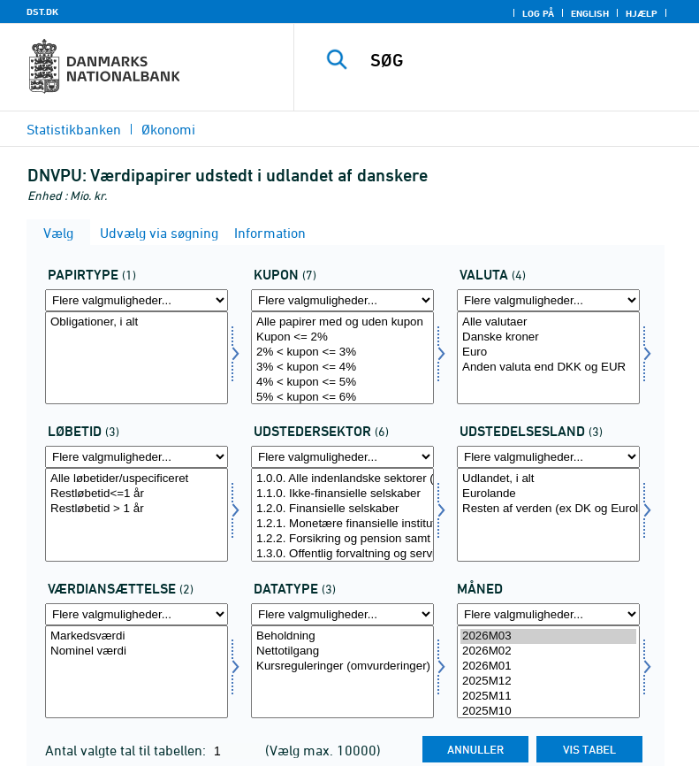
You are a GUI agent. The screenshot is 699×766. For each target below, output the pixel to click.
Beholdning (342, 636)
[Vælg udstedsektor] (342, 514)
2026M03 (548, 636)
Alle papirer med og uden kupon (342, 322)
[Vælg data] (342, 671)
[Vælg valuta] (548, 357)
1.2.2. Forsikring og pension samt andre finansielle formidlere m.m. (342, 539)
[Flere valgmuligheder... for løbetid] (136, 457)
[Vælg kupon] (342, 357)
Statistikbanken (74, 129)
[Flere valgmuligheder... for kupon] (342, 300)
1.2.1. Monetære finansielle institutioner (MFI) (342, 524)
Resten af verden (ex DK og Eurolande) (548, 509)
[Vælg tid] (548, 671)
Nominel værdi (136, 651)
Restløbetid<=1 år (136, 494)
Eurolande (548, 494)
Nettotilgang (342, 651)
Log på (538, 13)
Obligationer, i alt (136, 322)
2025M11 (548, 696)
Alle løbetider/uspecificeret (136, 478)
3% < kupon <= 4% (342, 367)
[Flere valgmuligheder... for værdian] (136, 614)
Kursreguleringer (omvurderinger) (342, 666)
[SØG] (523, 60)
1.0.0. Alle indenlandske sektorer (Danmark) (342, 478)
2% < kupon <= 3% (342, 352)
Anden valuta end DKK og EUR (548, 367)
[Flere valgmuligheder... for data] (342, 614)
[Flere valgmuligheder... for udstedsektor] (342, 457)
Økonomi (168, 129)
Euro (548, 352)
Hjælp (641, 13)
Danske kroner (548, 337)
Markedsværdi (136, 636)
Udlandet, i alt (548, 478)
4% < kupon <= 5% (342, 382)
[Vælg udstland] (548, 514)
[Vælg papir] (136, 357)
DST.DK (42, 11)
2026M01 (548, 666)
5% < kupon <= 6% (342, 397)
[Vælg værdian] (136, 671)
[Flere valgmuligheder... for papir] (136, 300)
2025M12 (548, 681)
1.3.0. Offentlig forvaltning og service (342, 554)
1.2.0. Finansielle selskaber (342, 509)
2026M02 (548, 651)
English (590, 13)
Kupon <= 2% (342, 337)
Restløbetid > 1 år (136, 509)
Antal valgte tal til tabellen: (127, 750)
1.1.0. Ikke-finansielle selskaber (342, 494)
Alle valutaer (548, 322)
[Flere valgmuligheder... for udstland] (548, 457)
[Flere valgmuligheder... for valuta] (548, 300)
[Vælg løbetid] (136, 514)
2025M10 (548, 711)
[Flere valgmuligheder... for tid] (548, 614)
